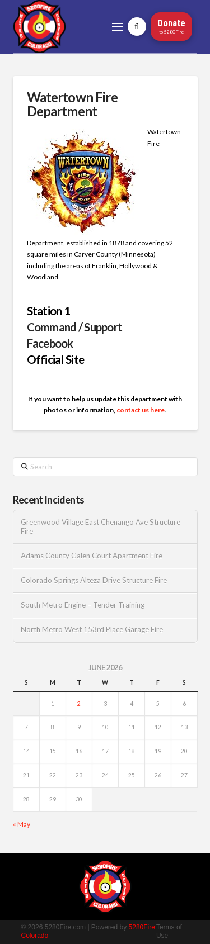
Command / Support (75, 327)
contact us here (140, 410)
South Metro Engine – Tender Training (82, 605)
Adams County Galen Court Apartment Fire (91, 556)
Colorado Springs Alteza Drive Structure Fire (94, 580)
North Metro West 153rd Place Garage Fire (92, 629)
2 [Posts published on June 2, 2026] (79, 703)
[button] (118, 27)
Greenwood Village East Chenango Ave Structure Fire (100, 526)
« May (21, 824)
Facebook (50, 343)
